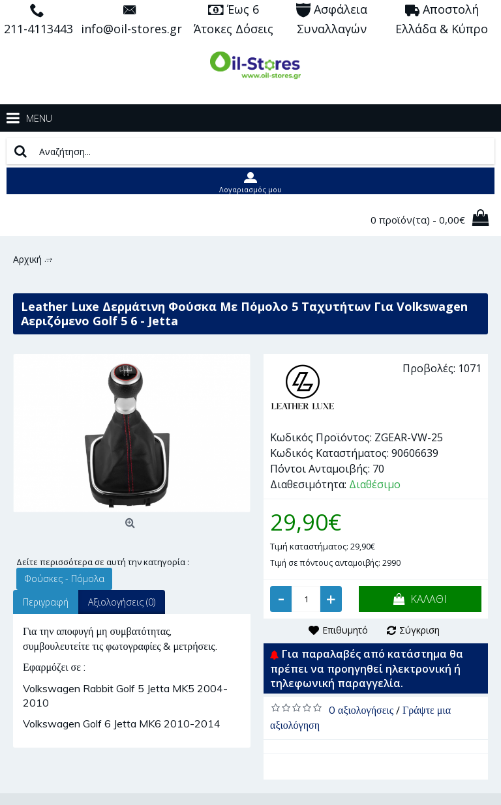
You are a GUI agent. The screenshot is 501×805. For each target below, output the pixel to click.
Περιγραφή (45, 602)
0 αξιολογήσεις (361, 709)
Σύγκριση (419, 630)
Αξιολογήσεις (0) (121, 602)
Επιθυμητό (345, 630)
